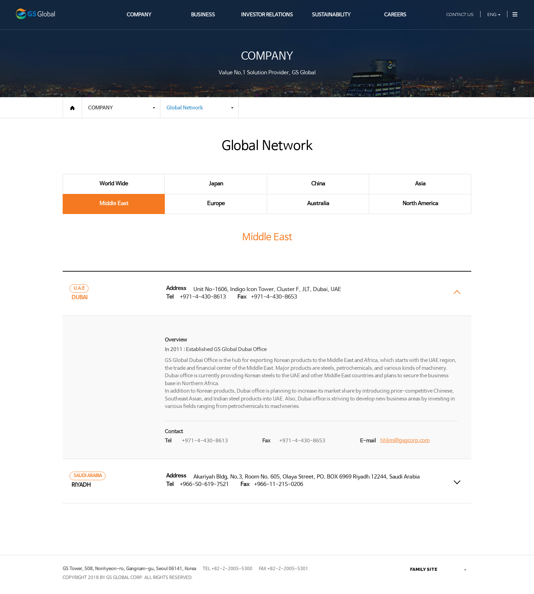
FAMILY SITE (423, 569)
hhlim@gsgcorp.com (404, 440)
